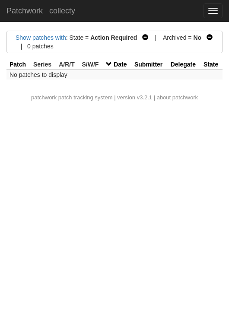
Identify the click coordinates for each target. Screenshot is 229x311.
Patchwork (24, 10)
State (211, 64)
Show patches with (41, 37)
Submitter (148, 64)
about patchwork (177, 97)
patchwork (44, 97)
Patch (18, 64)
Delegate (183, 64)
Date (120, 64)
